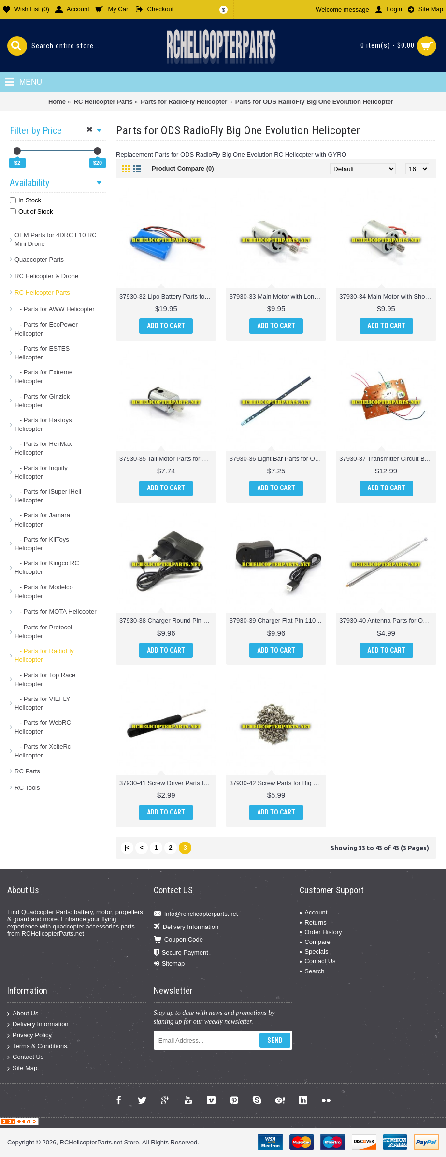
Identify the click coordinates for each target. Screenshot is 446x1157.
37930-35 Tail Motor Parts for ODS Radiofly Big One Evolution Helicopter (167, 458)
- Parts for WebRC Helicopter (42, 727)
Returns (313, 922)
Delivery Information (186, 927)
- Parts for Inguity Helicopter (41, 472)
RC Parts (27, 771)
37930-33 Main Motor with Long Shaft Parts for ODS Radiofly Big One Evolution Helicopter (278, 296)
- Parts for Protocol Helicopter (43, 632)
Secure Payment (181, 952)
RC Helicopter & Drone (46, 276)
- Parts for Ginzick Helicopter (42, 401)
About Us (22, 1014)
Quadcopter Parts (39, 259)
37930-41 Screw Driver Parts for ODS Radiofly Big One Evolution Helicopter (167, 782)
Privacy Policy (29, 1035)
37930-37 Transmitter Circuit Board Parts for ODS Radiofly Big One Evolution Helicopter (387, 458)
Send (275, 1040)
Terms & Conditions (37, 1046)
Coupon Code (178, 940)
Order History (321, 932)
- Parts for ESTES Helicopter (42, 353)
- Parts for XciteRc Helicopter (42, 751)
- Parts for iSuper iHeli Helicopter (47, 496)
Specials (314, 951)
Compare (315, 941)
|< (126, 847)
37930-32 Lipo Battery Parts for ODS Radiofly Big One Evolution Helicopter (167, 296)
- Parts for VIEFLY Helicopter (42, 703)
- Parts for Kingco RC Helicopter (46, 567)
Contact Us (317, 961)
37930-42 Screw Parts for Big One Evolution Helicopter (278, 782)
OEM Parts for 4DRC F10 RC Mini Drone (55, 239)
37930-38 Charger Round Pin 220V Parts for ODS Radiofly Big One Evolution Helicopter (167, 620)
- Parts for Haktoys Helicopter (43, 424)
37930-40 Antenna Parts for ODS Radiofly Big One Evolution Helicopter (387, 620)
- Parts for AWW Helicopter (54, 309)
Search (312, 971)
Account (313, 912)
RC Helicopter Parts (42, 292)
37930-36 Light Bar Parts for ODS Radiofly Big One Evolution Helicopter (278, 458)
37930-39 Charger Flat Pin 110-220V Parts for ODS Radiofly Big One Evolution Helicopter (278, 620)
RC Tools (27, 787)
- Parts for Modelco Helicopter (43, 592)
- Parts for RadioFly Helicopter (44, 655)
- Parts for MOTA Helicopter (55, 611)
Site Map (22, 1068)
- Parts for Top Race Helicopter (44, 679)
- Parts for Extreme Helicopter (43, 377)
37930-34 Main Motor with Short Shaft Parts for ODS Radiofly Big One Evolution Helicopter (387, 296)
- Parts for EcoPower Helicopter (46, 329)
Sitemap (169, 964)
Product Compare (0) (183, 168)
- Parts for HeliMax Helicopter (43, 448)
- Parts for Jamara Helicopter (42, 520)
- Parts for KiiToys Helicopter (41, 544)
